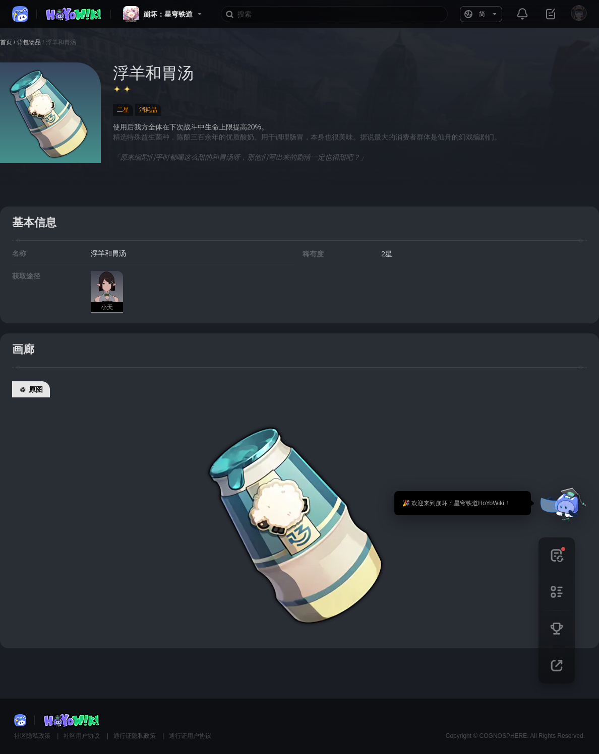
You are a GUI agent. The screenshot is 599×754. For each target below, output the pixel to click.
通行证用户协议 (190, 735)
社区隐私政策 (33, 735)
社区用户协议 (82, 735)
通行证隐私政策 (135, 735)
